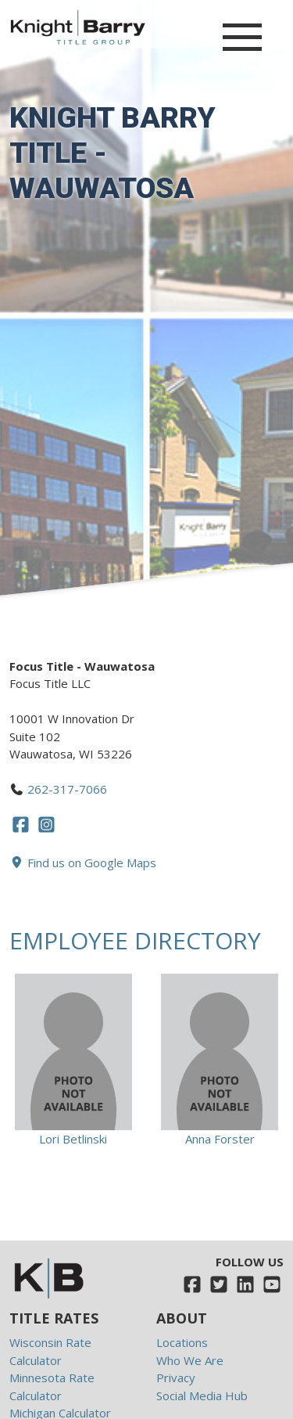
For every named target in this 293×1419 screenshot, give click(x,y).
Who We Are (189, 1360)
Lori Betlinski (73, 1139)
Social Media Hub (202, 1395)
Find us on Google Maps (82, 862)
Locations (182, 1342)
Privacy (175, 1377)
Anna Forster (220, 1139)
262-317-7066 (67, 789)
